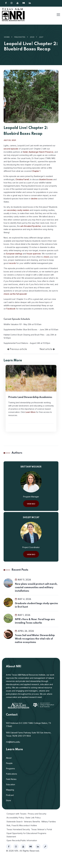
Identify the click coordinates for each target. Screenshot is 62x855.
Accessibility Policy (15, 817)
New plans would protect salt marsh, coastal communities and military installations (36, 587)
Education (10, 784)
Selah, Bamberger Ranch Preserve (38, 152)
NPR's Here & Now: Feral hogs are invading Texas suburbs (35, 621)
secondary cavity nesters (18, 210)
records (12, 263)
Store (8, 800)
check (46, 257)
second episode (11, 149)
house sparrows (34, 253)
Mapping (10, 790)
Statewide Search (15, 821)
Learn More (30, 412)
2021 (32, 37)
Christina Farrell (22, 179)
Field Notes (19, 37)
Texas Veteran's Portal (41, 829)
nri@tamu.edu (13, 742)
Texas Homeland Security (18, 829)
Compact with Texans (16, 813)
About (8, 758)
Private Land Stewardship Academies (30, 397)
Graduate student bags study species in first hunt (36, 605)
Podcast (10, 795)
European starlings (14, 253)
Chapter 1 (36, 171)
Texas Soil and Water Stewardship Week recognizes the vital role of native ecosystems (35, 638)
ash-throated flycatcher (30, 226)
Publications (11, 774)
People (9, 763)
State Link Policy (33, 817)
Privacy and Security (37, 813)
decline (34, 198)
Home (7, 37)
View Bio (31, 504)
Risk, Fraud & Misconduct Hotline (22, 825)
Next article (47, 349)
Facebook (10, 309)
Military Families (48, 821)
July (41, 37)
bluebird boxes (46, 179)
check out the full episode (15, 294)
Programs (10, 768)
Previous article (17, 349)
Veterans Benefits (32, 821)
